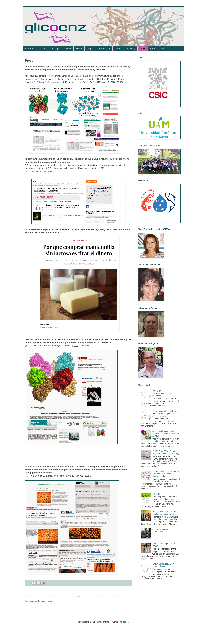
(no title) (156, 494)
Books (153, 48)
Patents (67, 48)
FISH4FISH (104, 48)
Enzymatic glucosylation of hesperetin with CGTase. (164, 565)
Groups (55, 48)
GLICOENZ (30, 48)
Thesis (79, 48)
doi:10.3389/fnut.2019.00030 (39, 171)
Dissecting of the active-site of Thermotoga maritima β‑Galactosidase (165, 473)
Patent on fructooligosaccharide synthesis (161, 393)
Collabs (118, 48)
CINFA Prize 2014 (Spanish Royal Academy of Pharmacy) (165, 452)
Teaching (131, 48)
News (163, 48)
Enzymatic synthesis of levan (165, 411)
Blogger (124, 622)
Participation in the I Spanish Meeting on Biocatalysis (165, 512)
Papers (44, 48)
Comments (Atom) (45, 601)
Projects (91, 48)
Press (142, 48)
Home (78, 596)
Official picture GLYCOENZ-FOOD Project (164, 530)
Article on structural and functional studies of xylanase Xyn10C (165, 433)
